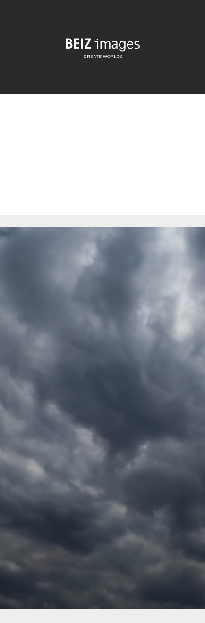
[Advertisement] (102, 162)
